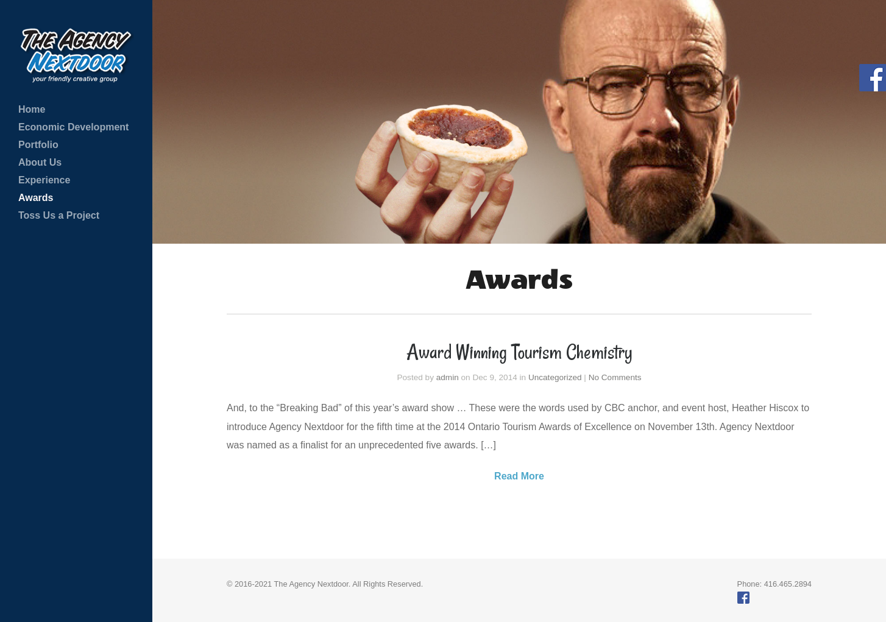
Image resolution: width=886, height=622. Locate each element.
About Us (40, 162)
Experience (44, 180)
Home (31, 109)
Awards (36, 198)
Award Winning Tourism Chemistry (519, 352)
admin (447, 377)
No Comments (615, 377)
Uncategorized (555, 377)
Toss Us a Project (58, 215)
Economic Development (73, 127)
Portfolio (38, 145)
